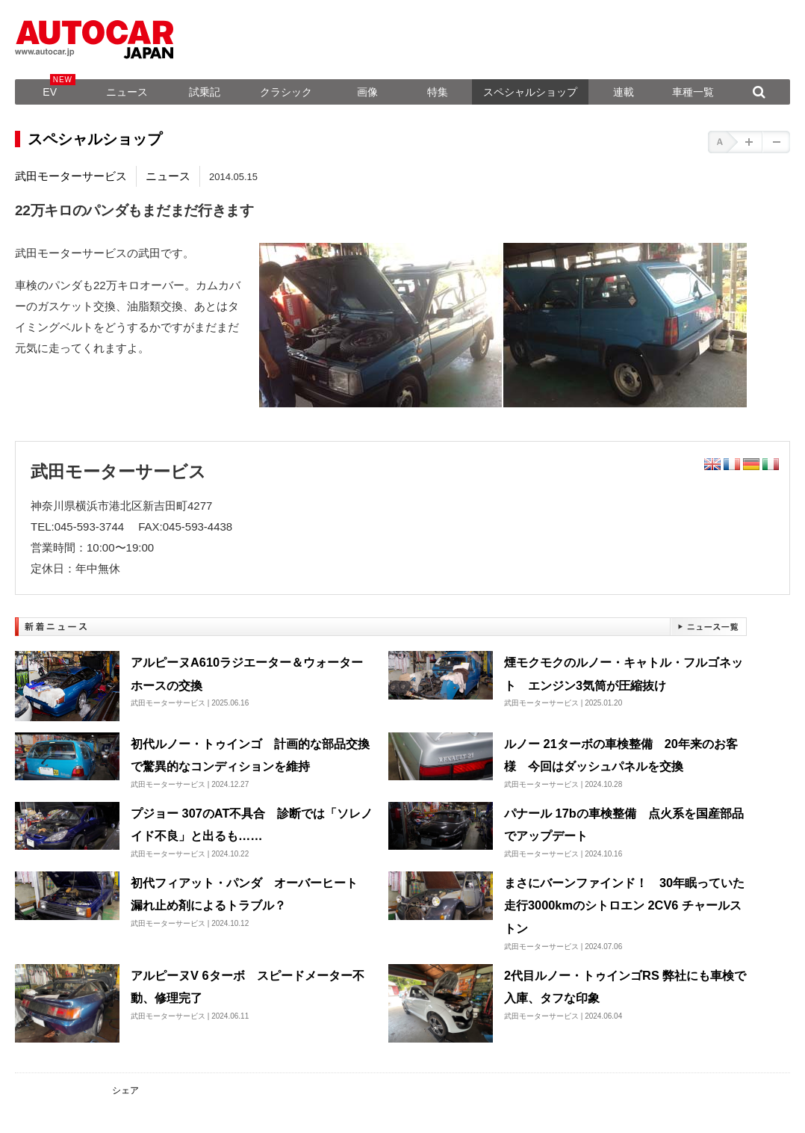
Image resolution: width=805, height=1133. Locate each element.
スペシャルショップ (530, 92)
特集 (437, 92)
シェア (125, 1090)
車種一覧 (693, 92)
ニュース (127, 92)
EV (50, 92)
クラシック (286, 92)
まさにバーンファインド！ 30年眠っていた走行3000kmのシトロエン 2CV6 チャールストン (624, 905)
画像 (367, 92)
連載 (623, 92)
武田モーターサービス (71, 176)
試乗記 (204, 92)
